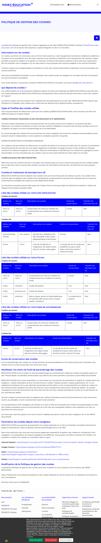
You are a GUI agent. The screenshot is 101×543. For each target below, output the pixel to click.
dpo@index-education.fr (82, 83)
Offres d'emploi (48, 508)
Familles (25, 508)
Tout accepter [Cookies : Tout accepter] (36, 540)
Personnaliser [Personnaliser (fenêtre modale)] (66, 540)
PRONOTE (5, 505)
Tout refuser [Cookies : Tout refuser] (51, 540)
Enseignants (27, 504)
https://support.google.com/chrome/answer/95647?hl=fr (38, 447)
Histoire (45, 504)
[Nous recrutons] (74, 5)
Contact (45, 511)
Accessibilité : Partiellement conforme (47, 517)
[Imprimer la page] (97, 38)
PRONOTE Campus (9, 512)
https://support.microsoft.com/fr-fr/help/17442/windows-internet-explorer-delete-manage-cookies (57, 442)
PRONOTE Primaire (9, 509)
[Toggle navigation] (98, 5)
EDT (3, 502)
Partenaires (26, 511)
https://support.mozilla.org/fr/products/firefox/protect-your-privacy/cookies (38, 459)
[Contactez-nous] (57, 5)
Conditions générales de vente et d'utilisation (91, 504)
